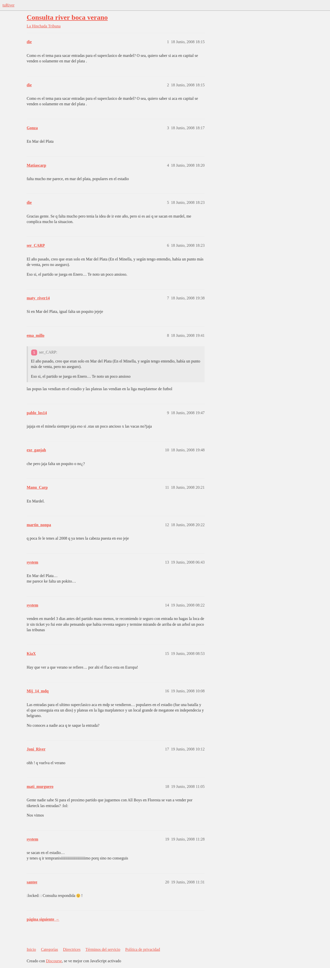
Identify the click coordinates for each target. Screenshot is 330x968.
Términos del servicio (102, 949)
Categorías (49, 949)
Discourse (54, 961)
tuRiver (8, 5)
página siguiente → (43, 919)
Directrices (72, 949)
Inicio (31, 949)
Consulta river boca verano (67, 17)
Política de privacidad (142, 949)
